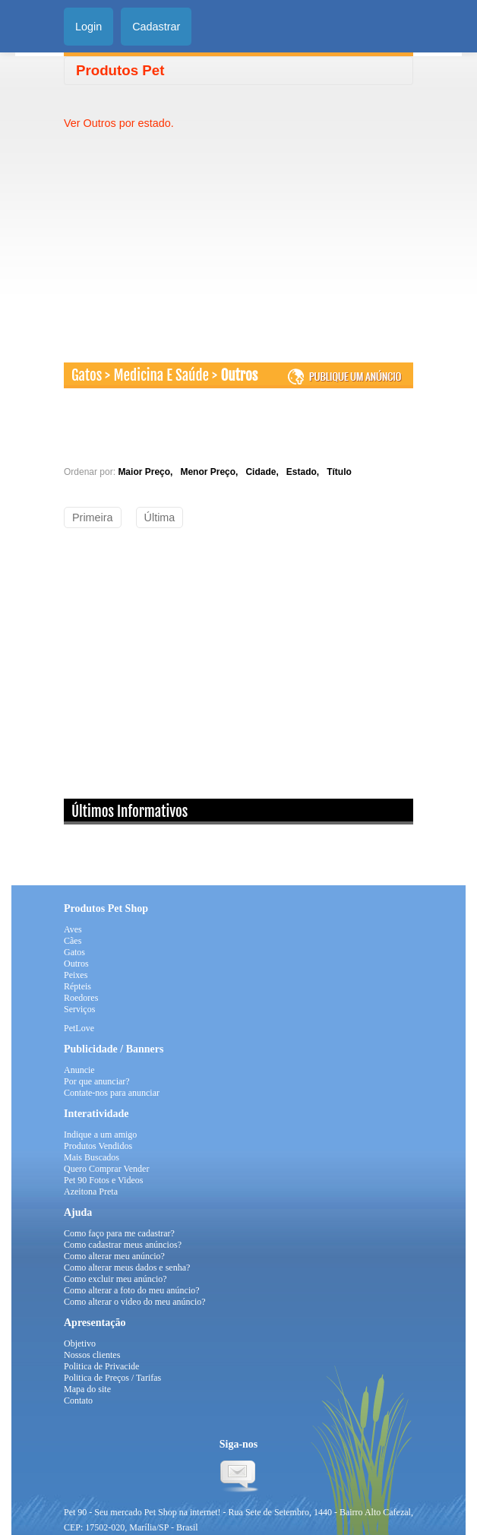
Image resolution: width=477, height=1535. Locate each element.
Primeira (92, 517)
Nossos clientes (92, 1355)
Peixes (75, 975)
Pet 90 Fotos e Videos (103, 1180)
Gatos (86, 375)
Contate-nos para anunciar (112, 1092)
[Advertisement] (191, 237)
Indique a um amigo (100, 1134)
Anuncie (79, 1070)
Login (88, 27)
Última (159, 517)
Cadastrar (156, 27)
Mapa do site (87, 1389)
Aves (73, 929)
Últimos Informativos (129, 811)
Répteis (77, 986)
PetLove (79, 1028)
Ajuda (78, 1212)
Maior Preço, (148, 472)
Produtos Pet (120, 70)
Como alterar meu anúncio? (114, 1256)
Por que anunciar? (97, 1081)
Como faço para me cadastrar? (119, 1233)
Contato (78, 1400)
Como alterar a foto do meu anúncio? (132, 1290)
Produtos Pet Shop (106, 908)
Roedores (81, 997)
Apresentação (94, 1322)
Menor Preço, (211, 472)
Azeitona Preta (91, 1191)
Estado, (305, 472)
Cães (72, 940)
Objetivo (80, 1343)
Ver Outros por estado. (119, 123)
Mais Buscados (91, 1157)
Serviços (79, 1009)
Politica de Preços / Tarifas (112, 1377)
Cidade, (264, 472)
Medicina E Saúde (162, 375)
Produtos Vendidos (98, 1146)
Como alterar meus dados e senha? (127, 1267)
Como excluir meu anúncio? (115, 1279)
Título (339, 472)
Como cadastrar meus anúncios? (123, 1244)
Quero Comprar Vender (106, 1168)
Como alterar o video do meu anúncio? (135, 1301)
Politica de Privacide (101, 1366)
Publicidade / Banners (113, 1049)
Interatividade (96, 1113)
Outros (238, 375)
